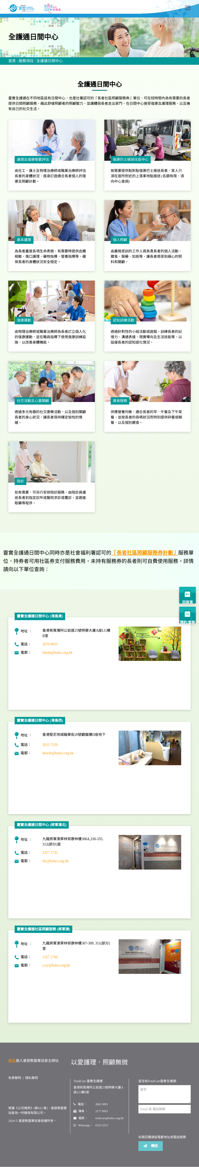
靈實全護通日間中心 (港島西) (40, 725)
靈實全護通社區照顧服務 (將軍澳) (43, 933)
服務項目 (25, 61)
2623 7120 (50, 749)
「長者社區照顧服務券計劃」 (144, 557)
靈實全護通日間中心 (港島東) (40, 620)
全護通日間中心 (47, 61)
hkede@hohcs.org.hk (57, 657)
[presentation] (168, 1128)
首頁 (11, 61)
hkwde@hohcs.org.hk (57, 757)
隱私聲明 (31, 1082)
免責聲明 (14, 1082)
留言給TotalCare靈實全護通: (157, 1085)
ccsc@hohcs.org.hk (56, 970)
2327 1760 (50, 961)
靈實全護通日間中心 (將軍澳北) (42, 829)
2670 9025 (50, 648)
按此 (11, 1065)
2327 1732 (50, 857)
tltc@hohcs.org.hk (55, 865)
